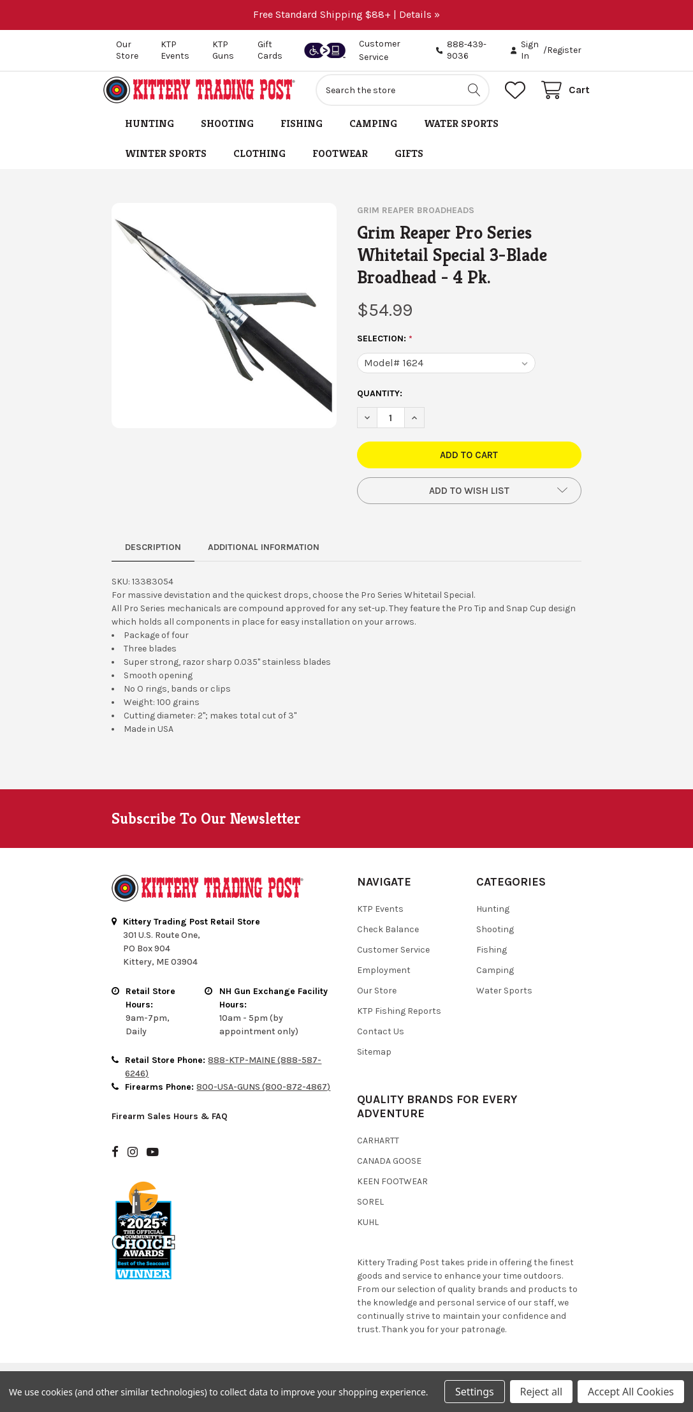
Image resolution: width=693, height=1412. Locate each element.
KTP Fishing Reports (399, 1019)
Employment (384, 978)
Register (564, 50)
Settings (474, 1392)
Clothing (259, 161)
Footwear (340, 161)
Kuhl (368, 1230)
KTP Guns (223, 50)
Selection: (385, 347)
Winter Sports (166, 161)
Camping (373, 131)
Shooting (227, 131)
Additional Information (263, 555)
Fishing (302, 131)
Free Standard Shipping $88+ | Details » (346, 14)
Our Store (127, 50)
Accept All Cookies (631, 1392)
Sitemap (374, 1060)
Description (153, 555)
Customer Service (393, 958)
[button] (469, 499)
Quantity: (379, 401)
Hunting (149, 131)
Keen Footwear (392, 1189)
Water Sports (461, 131)
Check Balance (388, 937)
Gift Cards (270, 50)
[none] (224, 323)
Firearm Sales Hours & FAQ (170, 1124)
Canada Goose (389, 1169)
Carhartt (378, 1148)
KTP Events (175, 50)
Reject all (541, 1392)
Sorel (370, 1210)
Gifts (409, 161)
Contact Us (380, 1039)
